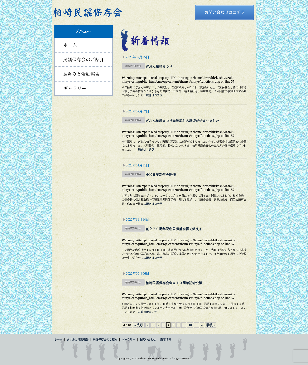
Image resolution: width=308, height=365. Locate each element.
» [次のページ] (202, 325)
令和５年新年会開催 (161, 174)
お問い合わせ (148, 339)
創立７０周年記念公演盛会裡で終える (174, 229)
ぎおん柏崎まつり (159, 66)
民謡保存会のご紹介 (83, 59)
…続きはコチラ (152, 95)
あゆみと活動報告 (83, 74)
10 (190, 325)
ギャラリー (83, 89)
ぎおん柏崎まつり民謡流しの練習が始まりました (182, 120)
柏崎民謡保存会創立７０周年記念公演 (174, 283)
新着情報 (165, 339)
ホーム (83, 45)
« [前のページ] (147, 325)
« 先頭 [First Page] (138, 325)
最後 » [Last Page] (210, 325)
